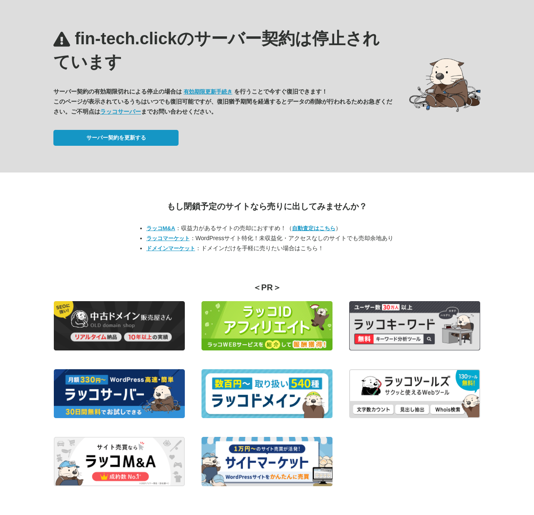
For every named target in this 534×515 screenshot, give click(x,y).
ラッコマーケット (168, 238)
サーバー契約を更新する (116, 137)
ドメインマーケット (170, 248)
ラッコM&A (160, 228)
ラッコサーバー (120, 111)
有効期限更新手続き (208, 92)
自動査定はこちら (313, 228)
